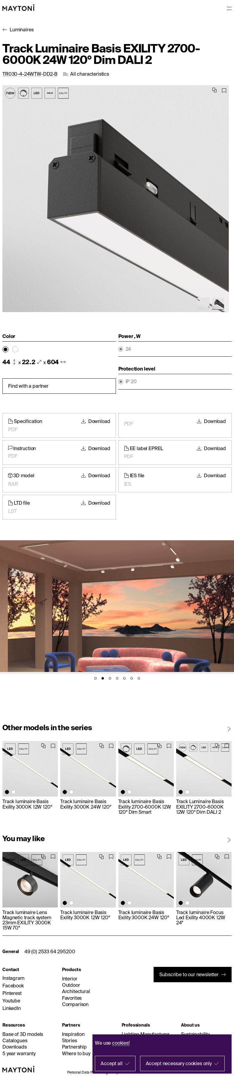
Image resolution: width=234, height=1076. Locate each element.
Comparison (75, 1004)
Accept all (111, 1063)
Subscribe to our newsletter (189, 974)
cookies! (121, 1043)
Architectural (76, 991)
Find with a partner (28, 386)
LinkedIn (11, 1008)
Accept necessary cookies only (179, 1063)
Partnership (74, 1046)
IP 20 (131, 381)
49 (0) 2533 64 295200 (49, 951)
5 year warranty (19, 1053)
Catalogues (14, 1040)
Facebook (13, 985)
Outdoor (71, 985)
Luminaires (21, 29)
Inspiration (73, 1034)
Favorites (72, 998)
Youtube (11, 1000)
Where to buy (76, 1053)
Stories (69, 1040)
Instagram (13, 978)
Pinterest (12, 993)
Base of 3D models (22, 1034)
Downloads (14, 1046)
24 (128, 349)
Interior (69, 978)
